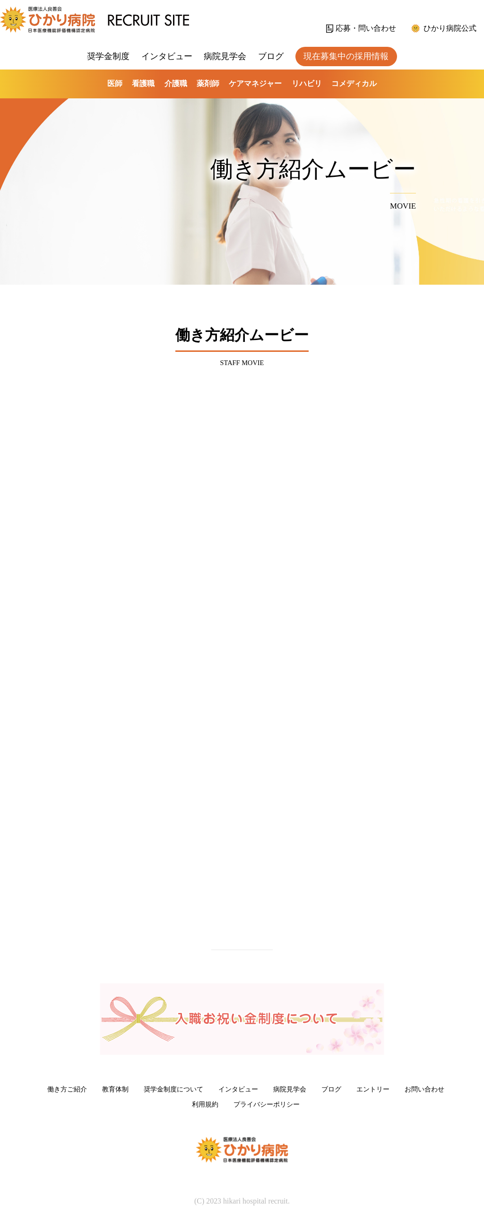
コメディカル (354, 83)
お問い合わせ (424, 1089)
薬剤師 (208, 83)
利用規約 (205, 1104)
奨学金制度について (173, 1089)
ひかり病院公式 (450, 28)
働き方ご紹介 (67, 1089)
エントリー (372, 1089)
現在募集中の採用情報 (346, 56)
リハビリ (307, 83)
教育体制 (115, 1089)
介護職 (175, 83)
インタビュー (166, 56)
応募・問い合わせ (366, 28)
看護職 (143, 83)
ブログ (271, 56)
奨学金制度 (108, 56)
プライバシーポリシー (266, 1104)
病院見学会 (225, 56)
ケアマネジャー (255, 83)
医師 (114, 83)
